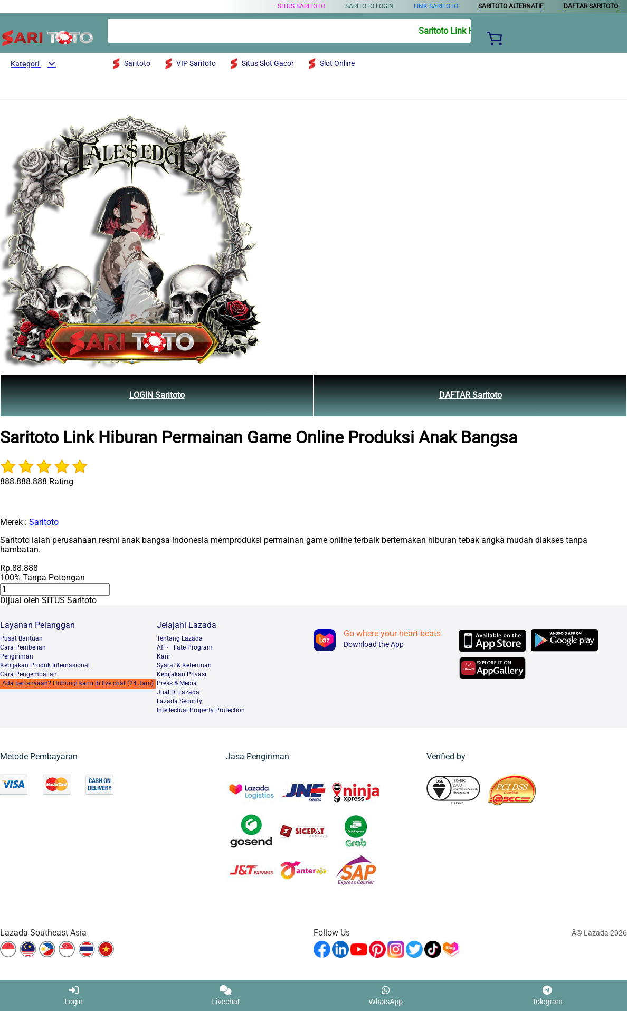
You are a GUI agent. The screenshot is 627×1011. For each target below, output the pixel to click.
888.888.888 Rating (36, 481)
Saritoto (44, 522)
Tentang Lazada (180, 638)
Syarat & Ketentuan (184, 665)
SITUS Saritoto (301, 6)
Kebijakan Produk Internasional (45, 665)
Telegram (547, 995)
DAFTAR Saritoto (470, 395)
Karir (163, 656)
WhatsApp (386, 995)
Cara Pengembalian (28, 674)
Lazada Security (179, 701)
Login (73, 995)
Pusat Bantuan (21, 638)
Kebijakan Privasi (181, 674)
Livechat (226, 995)
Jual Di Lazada (178, 692)
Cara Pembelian (23, 647)
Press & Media (177, 683)
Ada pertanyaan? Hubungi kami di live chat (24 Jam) (78, 683)
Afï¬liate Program (185, 647)
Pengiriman (16, 656)
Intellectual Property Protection (201, 710)
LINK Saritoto (436, 6)
